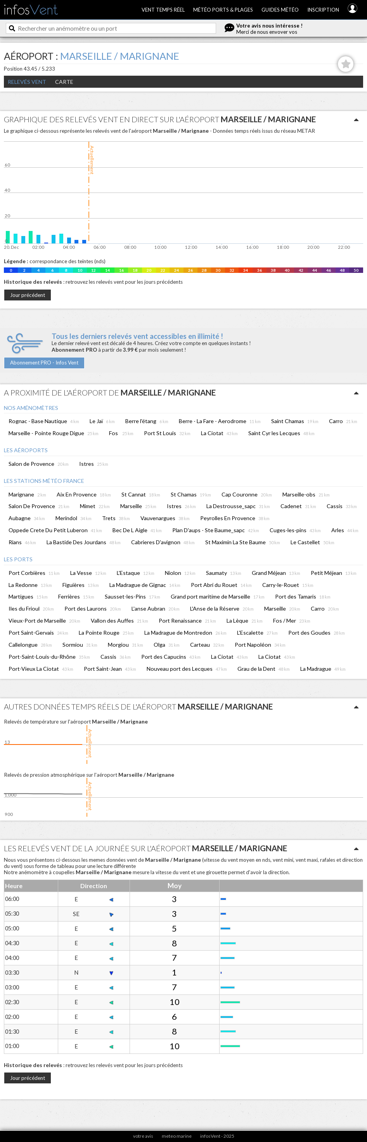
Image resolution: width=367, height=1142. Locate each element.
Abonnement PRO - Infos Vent (44, 362)
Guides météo (280, 10)
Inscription (323, 10)
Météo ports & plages (223, 10)
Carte (64, 81)
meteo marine (177, 1136)
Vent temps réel (163, 10)
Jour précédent (27, 295)
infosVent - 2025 (217, 1136)
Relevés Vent (27, 81)
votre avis (143, 1136)
